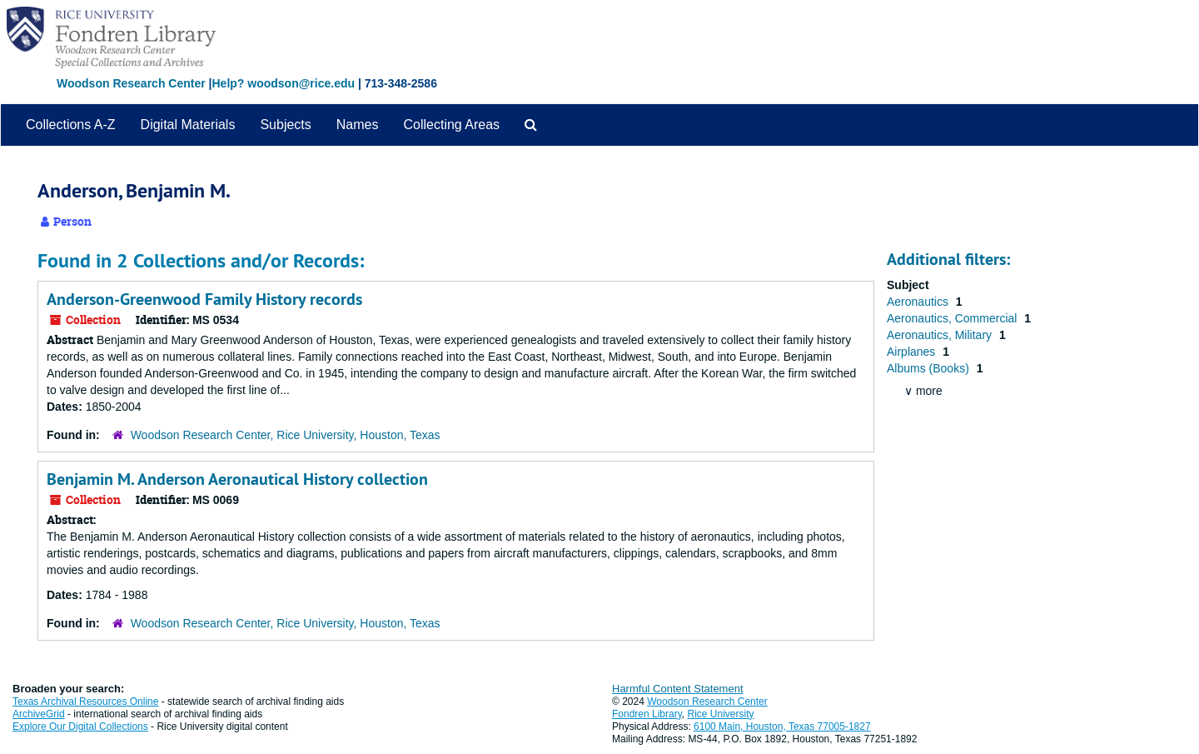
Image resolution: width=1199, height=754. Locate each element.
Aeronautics (919, 301)
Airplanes (912, 351)
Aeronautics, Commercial (953, 318)
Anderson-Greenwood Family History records (204, 299)
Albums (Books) (930, 368)
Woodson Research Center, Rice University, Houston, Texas (285, 435)
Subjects (285, 124)
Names (357, 124)
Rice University (721, 714)
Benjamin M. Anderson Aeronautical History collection (237, 479)
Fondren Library (647, 714)
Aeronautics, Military (941, 335)
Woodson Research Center (131, 83)
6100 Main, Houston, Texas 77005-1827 (782, 726)
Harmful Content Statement (678, 688)
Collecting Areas (451, 124)
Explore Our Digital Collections (80, 726)
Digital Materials (188, 124)
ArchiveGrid (38, 714)
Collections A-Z (71, 124)
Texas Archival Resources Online (85, 701)
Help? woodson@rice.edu (283, 83)
